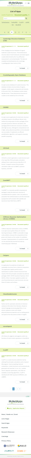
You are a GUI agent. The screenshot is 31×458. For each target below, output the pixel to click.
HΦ (13, 25)
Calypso (6, 255)
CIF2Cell (6, 148)
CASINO (6, 107)
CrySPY (21, 22)
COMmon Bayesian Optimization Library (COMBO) (14, 218)
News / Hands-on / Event (10, 414)
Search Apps (6, 423)
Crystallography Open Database (14, 75)
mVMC (27, 22)
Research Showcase (8, 432)
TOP (28, 396)
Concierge (5, 436)
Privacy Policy (6, 441)
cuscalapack (7, 326)
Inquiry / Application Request (16, 408)
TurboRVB (14, 22)
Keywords (5, 427)
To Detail (22, 68)
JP (25, 3)
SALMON (18, 25)
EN (28, 3)
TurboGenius (5, 22)
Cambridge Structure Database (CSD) (14, 40)
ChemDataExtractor (10, 294)
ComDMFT (6, 180)
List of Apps (5, 419)
